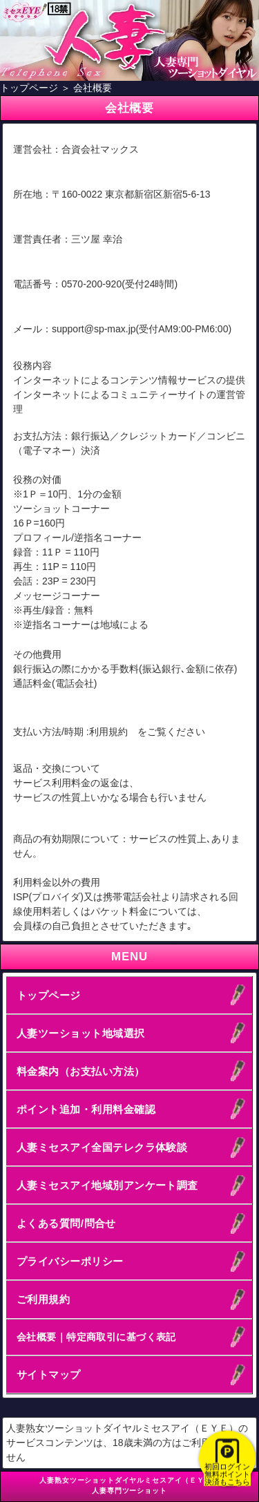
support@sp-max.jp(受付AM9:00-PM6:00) (141, 328)
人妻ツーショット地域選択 (81, 1033)
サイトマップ (49, 1374)
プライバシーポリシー (70, 1261)
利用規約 (108, 731)
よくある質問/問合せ (66, 1223)
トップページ (49, 995)
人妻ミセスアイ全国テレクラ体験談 (102, 1147)
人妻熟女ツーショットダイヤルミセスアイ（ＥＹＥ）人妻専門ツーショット (129, 1485)
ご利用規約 (43, 1299)
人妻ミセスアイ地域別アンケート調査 (107, 1185)
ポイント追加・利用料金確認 (86, 1109)
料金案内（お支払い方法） (81, 1071)
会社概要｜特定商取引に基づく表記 (96, 1336)
